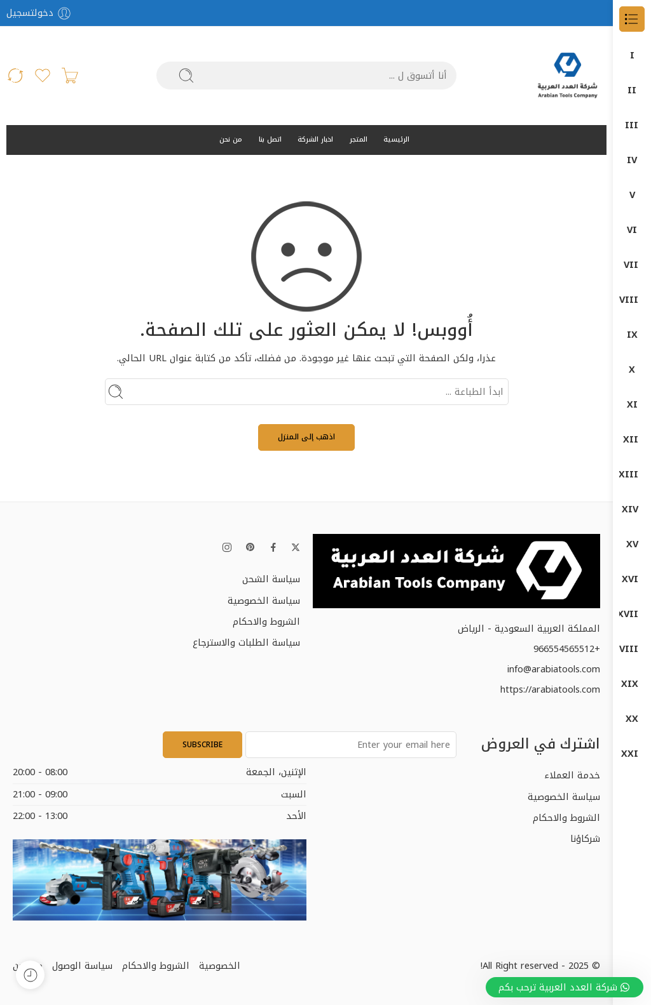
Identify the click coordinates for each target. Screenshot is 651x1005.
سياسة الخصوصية (264, 600)
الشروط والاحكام (266, 621)
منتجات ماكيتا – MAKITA (632, 754)
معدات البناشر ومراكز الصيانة (632, 684)
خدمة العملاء (572, 775)
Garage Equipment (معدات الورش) (632, 195)
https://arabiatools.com (550, 689)
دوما (632, 474)
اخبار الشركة (315, 139)
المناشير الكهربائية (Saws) (632, 370)
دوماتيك (632, 509)
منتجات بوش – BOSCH (632, 719)
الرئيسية (396, 139)
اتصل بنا (270, 139)
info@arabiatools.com (553, 669)
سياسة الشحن (271, 579)
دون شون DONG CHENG (632, 544)
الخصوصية (219, 966)
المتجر (358, 139)
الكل (632, 55)
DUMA (632, 125)
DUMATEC (632, 160)
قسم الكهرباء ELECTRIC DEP (632, 579)
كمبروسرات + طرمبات (632, 649)
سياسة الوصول (82, 966)
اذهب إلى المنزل (306, 437)
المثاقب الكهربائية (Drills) (632, 335)
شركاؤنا (585, 839)
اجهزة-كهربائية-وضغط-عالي (632, 439)
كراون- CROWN (632, 614)
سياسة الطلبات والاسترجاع (246, 642)
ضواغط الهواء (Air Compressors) (632, 230)
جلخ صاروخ (632, 404)
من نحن (230, 139)
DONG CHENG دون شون (632, 90)
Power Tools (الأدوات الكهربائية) (632, 265)
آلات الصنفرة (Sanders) (632, 300)
